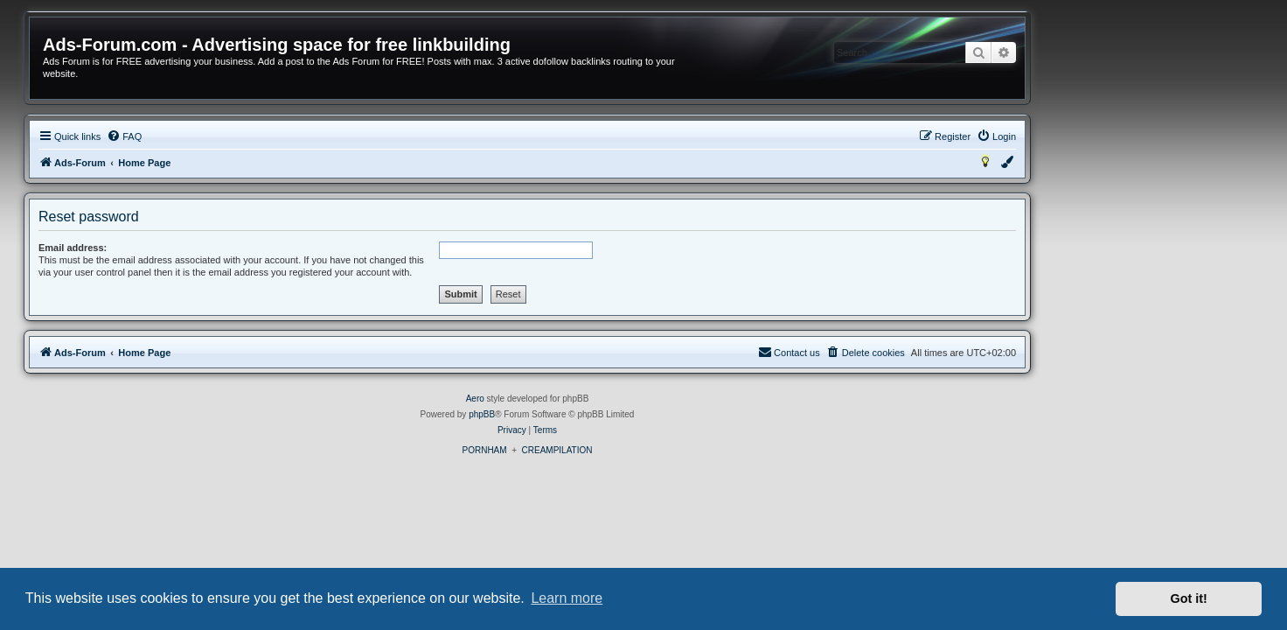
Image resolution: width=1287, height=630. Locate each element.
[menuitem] (240, 136)
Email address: (189, 247)
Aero (591, 398)
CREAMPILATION (673, 450)
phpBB (598, 414)
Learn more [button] (566, 598)
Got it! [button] (1189, 599)
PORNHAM (600, 450)
